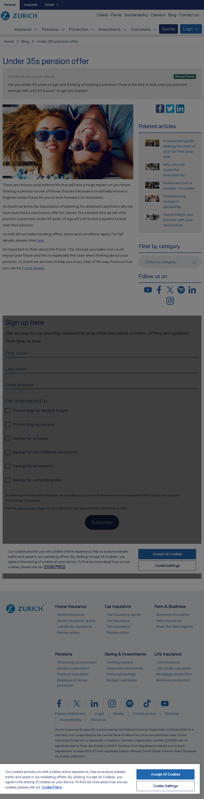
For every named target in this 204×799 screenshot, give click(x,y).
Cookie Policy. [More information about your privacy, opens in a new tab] (52, 787)
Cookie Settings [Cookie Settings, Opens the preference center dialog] (165, 786)
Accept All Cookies (165, 774)
